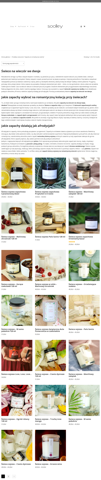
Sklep (13, 26)
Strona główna (5, 57)
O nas (32, 26)
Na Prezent (23, 26)
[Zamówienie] (12, 63)
